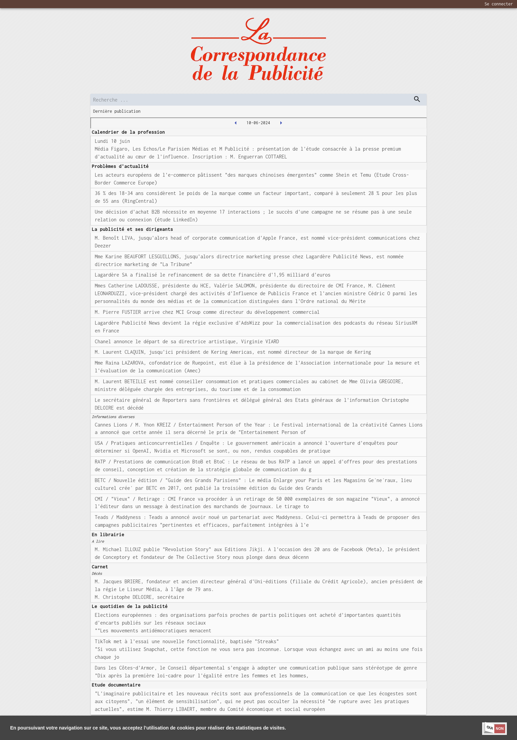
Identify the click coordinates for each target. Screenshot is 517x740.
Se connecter (498, 3)
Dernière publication (117, 111)
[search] (258, 100)
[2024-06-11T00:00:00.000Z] (281, 123)
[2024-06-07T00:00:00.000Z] (235, 123)
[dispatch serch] (417, 99)
